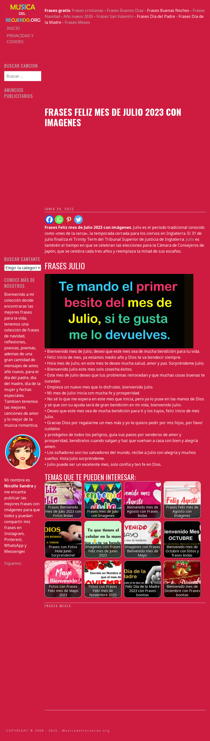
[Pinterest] (68, 219)
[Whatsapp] (59, 219)
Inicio (13, 28)
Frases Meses (77, 22)
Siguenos (12, 563)
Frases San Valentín (114, 16)
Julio (190, 239)
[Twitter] (78, 219)
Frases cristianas (87, 10)
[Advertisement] (125, 66)
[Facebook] (49, 219)
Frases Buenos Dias (125, 10)
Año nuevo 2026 (78, 16)
